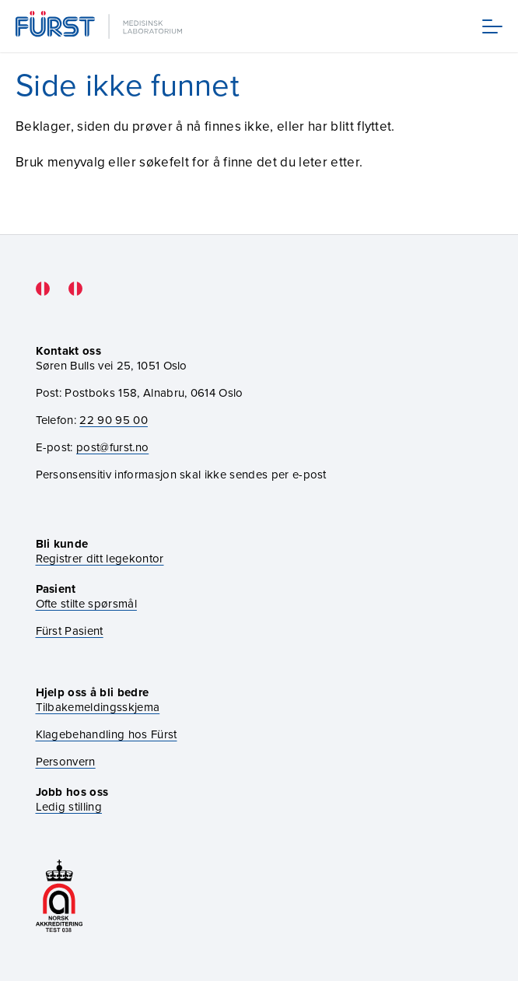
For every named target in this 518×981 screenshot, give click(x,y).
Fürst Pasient (69, 631)
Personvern (66, 762)
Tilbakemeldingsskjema (98, 707)
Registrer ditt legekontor (100, 559)
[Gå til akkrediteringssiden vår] (59, 897)
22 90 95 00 (113, 420)
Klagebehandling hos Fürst (106, 735)
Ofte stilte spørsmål (86, 604)
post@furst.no (112, 447)
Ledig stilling (69, 806)
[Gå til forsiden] (100, 26)
